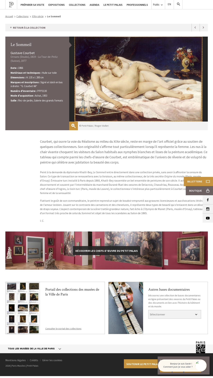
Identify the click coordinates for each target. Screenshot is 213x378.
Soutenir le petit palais (143, 364)
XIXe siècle (38, 16)
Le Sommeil (21, 45)
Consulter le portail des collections (63, 328)
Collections (22, 16)
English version (169, 4)
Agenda (94, 4)
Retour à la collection (28, 27)
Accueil (9, 16)
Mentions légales (15, 360)
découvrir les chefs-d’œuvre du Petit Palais (106, 250)
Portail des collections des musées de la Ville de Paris (72, 292)
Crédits (34, 360)
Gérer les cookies (52, 360)
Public (158, 5)
